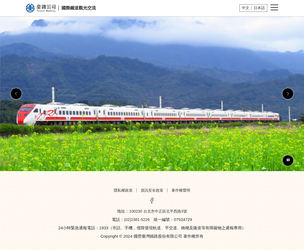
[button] (16, 93)
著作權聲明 (180, 190)
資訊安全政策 (152, 190)
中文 (245, 8)
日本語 (259, 8)
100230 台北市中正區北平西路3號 (158, 211)
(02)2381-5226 (137, 219)
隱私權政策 (123, 190)
